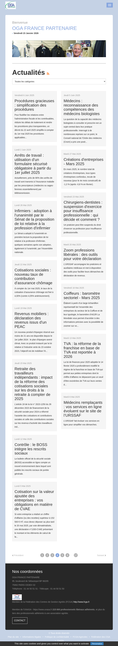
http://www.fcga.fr (81, 602)
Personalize (97, 644)
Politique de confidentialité (57, 637)
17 (75, 555)
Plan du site (13, 637)
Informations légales (31, 637)
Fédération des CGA (100, 637)
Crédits (60, 640)
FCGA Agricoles (80, 637)
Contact (20, 620)
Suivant (101, 555)
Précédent (18, 555)
